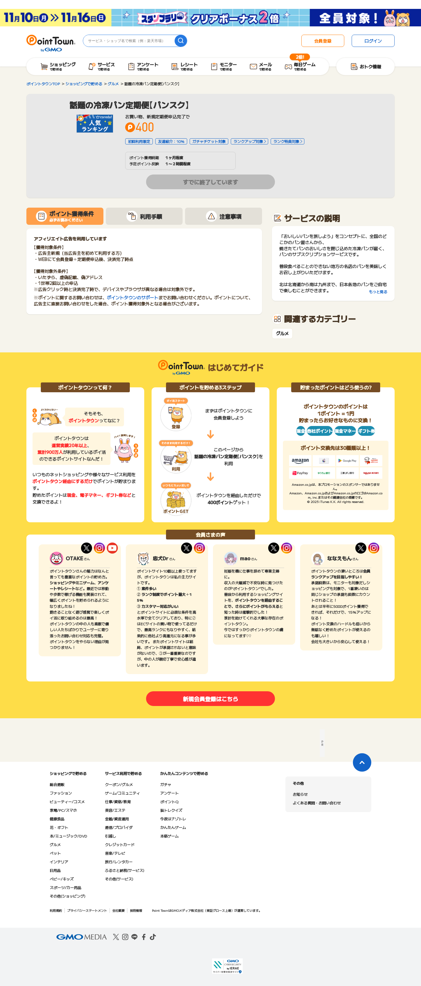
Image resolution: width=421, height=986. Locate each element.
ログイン (373, 41)
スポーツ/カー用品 (65, 887)
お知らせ (300, 794)
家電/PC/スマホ (63, 810)
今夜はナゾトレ (173, 818)
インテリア (59, 861)
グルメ (282, 333)
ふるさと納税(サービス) (124, 870)
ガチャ (165, 784)
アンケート (169, 793)
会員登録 (322, 41)
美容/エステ (115, 810)
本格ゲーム (169, 835)
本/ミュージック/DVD (68, 835)
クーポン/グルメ (119, 784)
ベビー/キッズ (62, 878)
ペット (55, 853)
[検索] (181, 41)
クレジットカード (119, 844)
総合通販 (57, 784)
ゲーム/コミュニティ (122, 793)
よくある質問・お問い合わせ (317, 802)
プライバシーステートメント (87, 910)
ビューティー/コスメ (67, 801)
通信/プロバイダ (119, 827)
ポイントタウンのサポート (132, 297)
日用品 (55, 870)
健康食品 (57, 818)
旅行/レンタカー (119, 861)
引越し (110, 835)
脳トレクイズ (171, 810)
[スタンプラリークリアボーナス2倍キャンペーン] (210, 18)
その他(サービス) (119, 878)
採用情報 (136, 910)
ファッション (61, 793)
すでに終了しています (210, 182)
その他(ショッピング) (67, 896)
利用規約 (56, 910)
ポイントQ (169, 801)
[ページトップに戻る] (362, 762)
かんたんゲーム (173, 827)
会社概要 (118, 910)
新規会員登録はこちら (210, 699)
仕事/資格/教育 (118, 801)
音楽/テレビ (115, 853)
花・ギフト (59, 827)
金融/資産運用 (117, 818)
